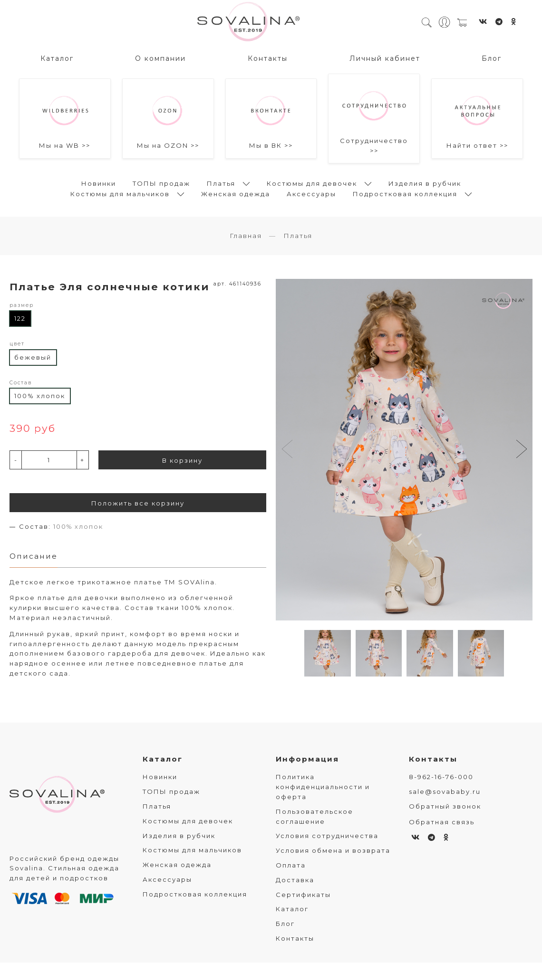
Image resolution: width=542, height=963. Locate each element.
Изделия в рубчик (424, 182)
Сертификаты (303, 895)
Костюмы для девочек (312, 182)
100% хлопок (39, 396)
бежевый (32, 358)
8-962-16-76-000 (441, 778)
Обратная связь (441, 822)
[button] (521, 450)
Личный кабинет (384, 57)
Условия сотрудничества (327, 836)
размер (22, 306)
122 (20, 319)
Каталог (57, 57)
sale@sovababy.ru (445, 792)
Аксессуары (311, 193)
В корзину (182, 461)
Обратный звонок (445, 807)
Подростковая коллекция (405, 193)
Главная (246, 236)
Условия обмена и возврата (333, 851)
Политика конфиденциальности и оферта (323, 787)
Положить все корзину (137, 503)
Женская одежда (235, 193)
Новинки (98, 182)
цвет (17, 344)
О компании (160, 57)
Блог (492, 57)
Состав (21, 383)
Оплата (291, 866)
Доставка (295, 880)
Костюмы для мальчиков (120, 193)
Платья (221, 182)
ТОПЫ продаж (161, 182)
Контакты (268, 57)
